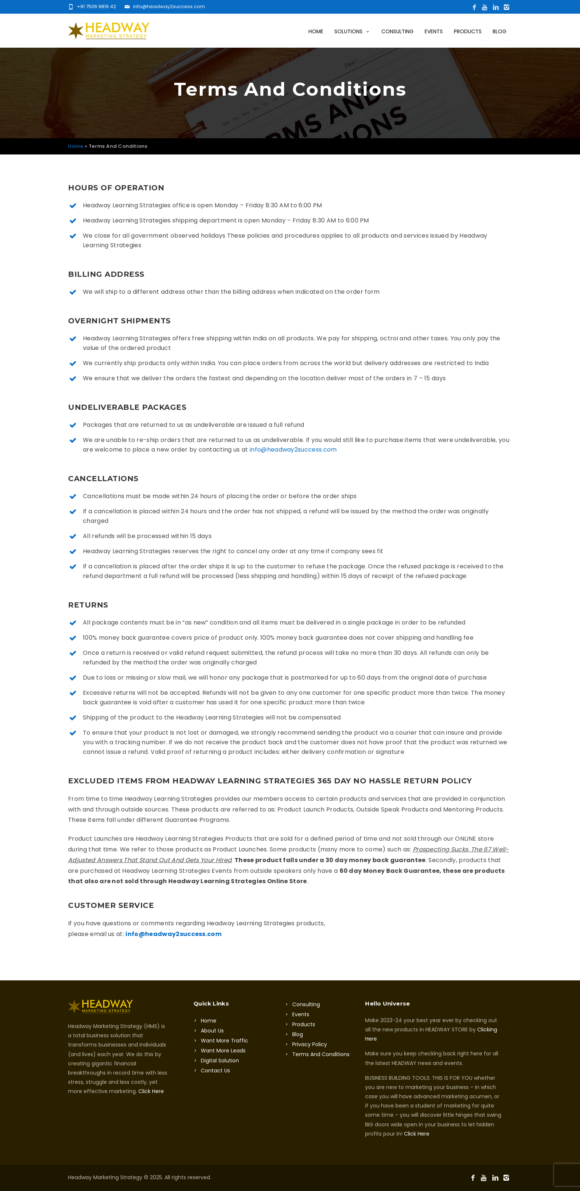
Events (434, 31)
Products (468, 31)
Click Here (151, 1091)
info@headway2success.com (293, 449)
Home (315, 31)
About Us (212, 1030)
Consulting (397, 31)
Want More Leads (223, 1050)
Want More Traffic (224, 1040)
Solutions (352, 31)
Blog (499, 31)
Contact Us (215, 1070)
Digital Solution (220, 1060)
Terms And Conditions (321, 1054)
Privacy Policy (309, 1044)
